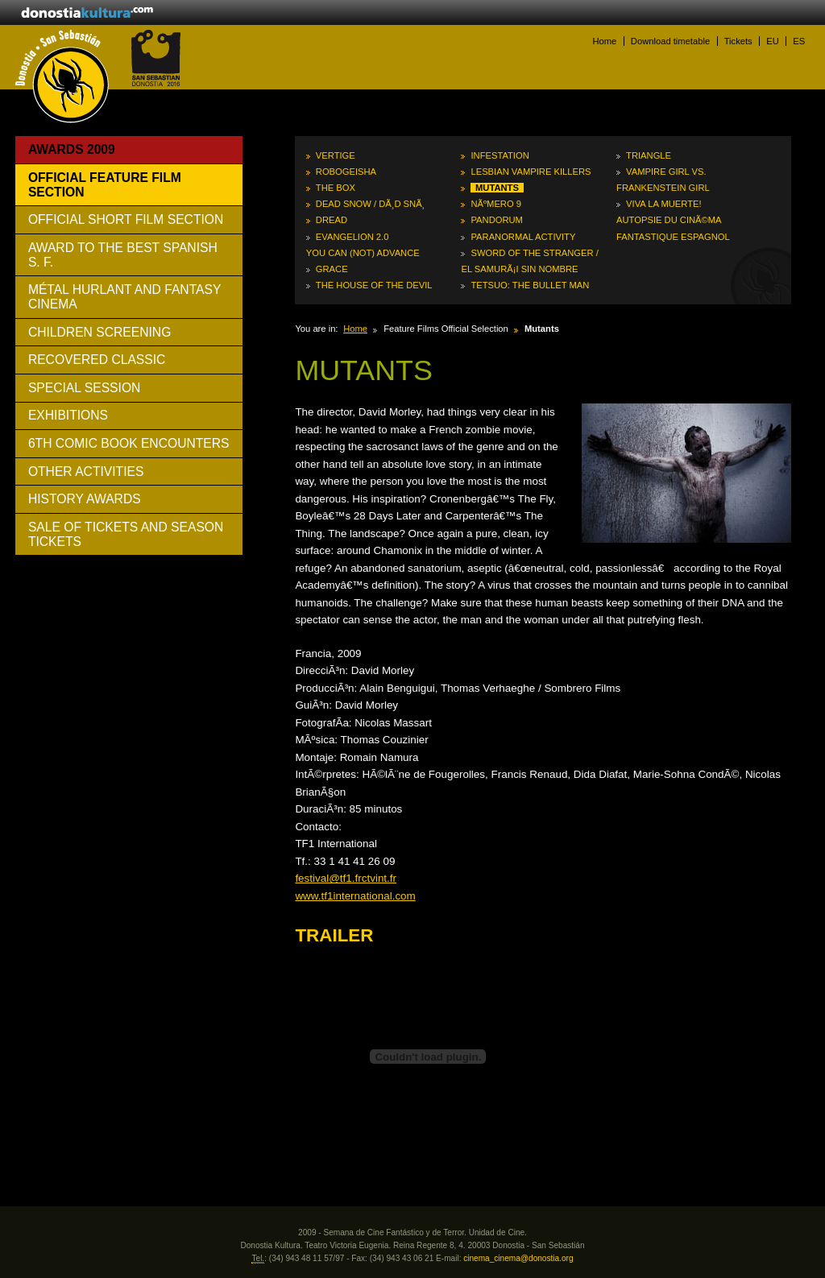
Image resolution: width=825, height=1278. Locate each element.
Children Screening (99, 332)
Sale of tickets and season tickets (125, 534)
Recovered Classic (97, 359)
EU (772, 41)
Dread (331, 220)
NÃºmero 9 (496, 204)
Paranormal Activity (523, 237)
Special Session (84, 388)
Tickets (738, 41)
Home (604, 41)
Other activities (86, 471)
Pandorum (496, 220)
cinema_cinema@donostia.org (518, 1258)
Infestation (500, 155)
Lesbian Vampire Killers (531, 171)
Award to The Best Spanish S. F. (123, 255)
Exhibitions (68, 415)
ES (799, 41)
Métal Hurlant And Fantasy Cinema (125, 297)
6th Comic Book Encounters (129, 443)
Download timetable (670, 41)
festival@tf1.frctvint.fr (345, 878)
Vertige (335, 155)
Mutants (497, 187)
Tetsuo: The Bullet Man (530, 285)
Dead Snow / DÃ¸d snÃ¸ (370, 204)
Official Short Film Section (125, 219)
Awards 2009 (71, 149)
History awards (84, 499)
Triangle (648, 155)
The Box (335, 187)
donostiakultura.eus (87, 13)
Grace (332, 269)
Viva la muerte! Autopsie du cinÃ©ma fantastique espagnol (673, 220)
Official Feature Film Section (104, 185)
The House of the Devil (374, 285)
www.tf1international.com (355, 896)
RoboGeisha (346, 171)
